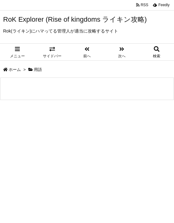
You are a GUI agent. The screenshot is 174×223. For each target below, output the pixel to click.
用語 (38, 69)
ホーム (15, 69)
